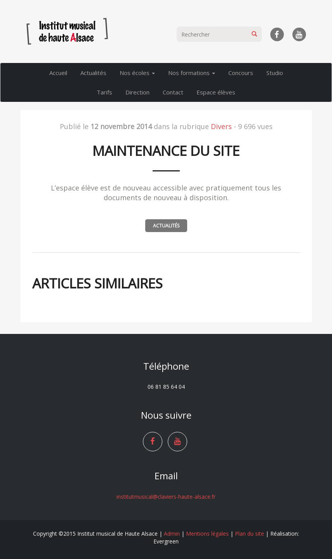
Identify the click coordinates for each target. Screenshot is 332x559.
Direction (137, 92)
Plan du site (249, 533)
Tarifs (104, 92)
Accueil (58, 73)
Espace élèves (215, 92)
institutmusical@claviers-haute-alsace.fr (166, 496)
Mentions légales (207, 533)
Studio (274, 73)
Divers (221, 126)
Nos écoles (137, 73)
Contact (173, 92)
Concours (240, 73)
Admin (172, 533)
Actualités (93, 73)
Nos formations (191, 73)
